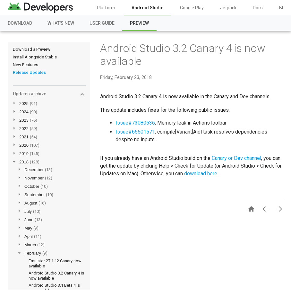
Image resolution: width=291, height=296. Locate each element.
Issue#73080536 (135, 123)
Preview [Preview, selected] (139, 23)
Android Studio (148, 7)
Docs (258, 7)
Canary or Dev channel (236, 158)
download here (200, 173)
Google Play (192, 7)
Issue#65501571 (135, 132)
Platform (106, 7)
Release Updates (29, 72)
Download (20, 23)
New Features (25, 64)
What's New (60, 23)
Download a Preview (31, 49)
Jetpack (228, 7)
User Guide (102, 23)
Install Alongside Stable (35, 57)
